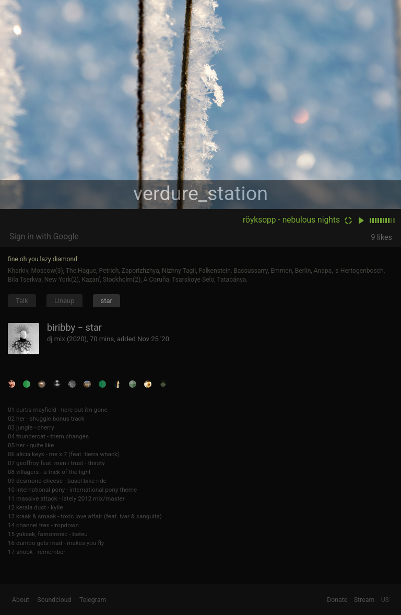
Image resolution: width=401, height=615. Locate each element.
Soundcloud (54, 600)
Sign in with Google (44, 236)
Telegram (92, 600)
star (106, 301)
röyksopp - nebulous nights (291, 220)
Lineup (64, 301)
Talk (22, 301)
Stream (364, 600)
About (20, 600)
